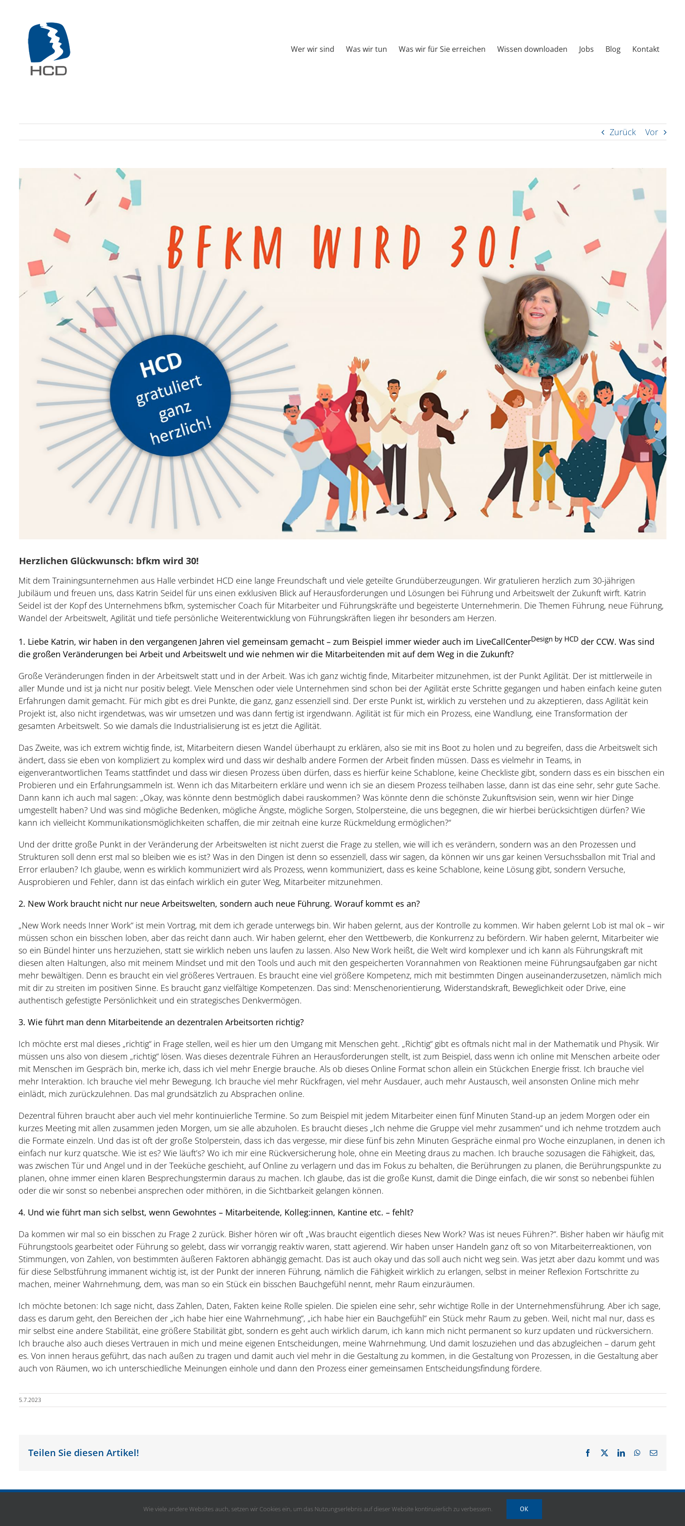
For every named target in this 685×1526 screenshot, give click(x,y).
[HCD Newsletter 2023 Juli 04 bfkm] (342, 354)
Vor (651, 131)
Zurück (623, 131)
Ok (524, 1509)
